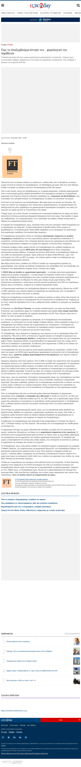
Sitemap (22, 725)
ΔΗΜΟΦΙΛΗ (7, 634)
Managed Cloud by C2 (17, 762)
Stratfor (11, 732)
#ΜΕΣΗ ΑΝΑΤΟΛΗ (8, 13)
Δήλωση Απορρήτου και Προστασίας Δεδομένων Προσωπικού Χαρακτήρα (24, 753)
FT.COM (10, 45)
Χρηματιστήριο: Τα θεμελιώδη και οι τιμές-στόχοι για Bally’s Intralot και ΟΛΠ (31, 671)
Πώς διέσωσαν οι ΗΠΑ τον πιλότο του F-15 (21, 680)
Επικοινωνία (14, 725)
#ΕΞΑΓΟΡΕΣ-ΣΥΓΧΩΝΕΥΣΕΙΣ (50, 13)
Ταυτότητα (4, 725)
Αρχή (60, 720)
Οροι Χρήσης (31, 725)
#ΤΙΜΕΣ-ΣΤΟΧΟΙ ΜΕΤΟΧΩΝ (27, 13)
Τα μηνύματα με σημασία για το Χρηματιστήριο (21, 661)
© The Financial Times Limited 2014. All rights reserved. (31, 479)
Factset (19, 732)
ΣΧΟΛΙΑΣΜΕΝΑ (72, 634)
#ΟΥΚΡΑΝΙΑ (67, 13)
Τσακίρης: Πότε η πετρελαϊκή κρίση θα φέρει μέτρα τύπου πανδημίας (29, 651)
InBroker (3, 745)
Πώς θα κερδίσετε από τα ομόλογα (18, 642)
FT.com (4, 732)
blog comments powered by (14, 711)
